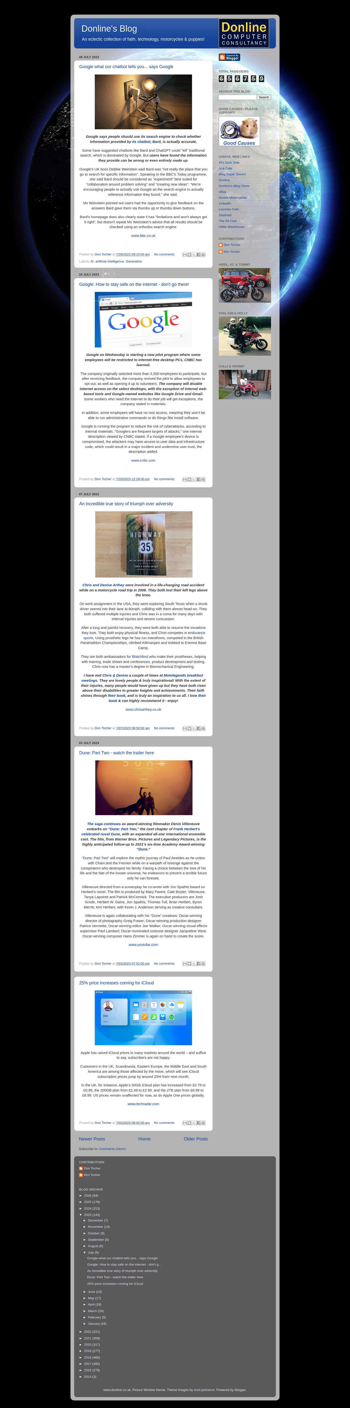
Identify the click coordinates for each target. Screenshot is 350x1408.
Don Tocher (232, 245)
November (96, 1227)
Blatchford (140, 657)
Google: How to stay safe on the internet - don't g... (124, 1264)
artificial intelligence (110, 261)
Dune (142, 849)
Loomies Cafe (229, 209)
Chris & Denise (115, 675)
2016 (88, 1370)
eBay (222, 192)
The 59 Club (228, 221)
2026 (88, 1195)
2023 (88, 1215)
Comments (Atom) (112, 1149)
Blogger (240, 1390)
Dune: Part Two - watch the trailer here (116, 752)
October (94, 1233)
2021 (88, 1338)
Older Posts (196, 1138)
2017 (88, 1364)
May (91, 1298)
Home (144, 1138)
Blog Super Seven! (232, 174)
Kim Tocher (232, 251)
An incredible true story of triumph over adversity (126, 503)
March (93, 1311)
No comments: (165, 254)
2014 (88, 1377)
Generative (134, 261)
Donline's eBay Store (234, 186)
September (96, 1239)
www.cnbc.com (143, 460)
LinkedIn (225, 203)
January (94, 1323)
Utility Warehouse (231, 227)
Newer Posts (92, 1138)
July (91, 1252)
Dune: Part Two (123, 829)
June (92, 1292)
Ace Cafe (225, 168)
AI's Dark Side (229, 162)
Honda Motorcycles (233, 197)
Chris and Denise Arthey (103, 585)
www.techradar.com (143, 1104)
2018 (88, 1357)
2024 (88, 1208)
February (95, 1317)
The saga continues (104, 824)
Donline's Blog (109, 29)
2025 (88, 1202)
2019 (88, 1351)
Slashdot (225, 215)
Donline (224, 180)
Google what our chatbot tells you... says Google (126, 66)
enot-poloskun (204, 1390)
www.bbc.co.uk (143, 236)
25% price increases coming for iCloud (116, 982)
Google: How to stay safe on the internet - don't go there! (134, 284)
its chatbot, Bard (146, 142)
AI (92, 261)
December (96, 1220)
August (93, 1246)
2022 (88, 1331)
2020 (88, 1344)
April (92, 1304)
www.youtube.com (143, 945)
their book (116, 696)
